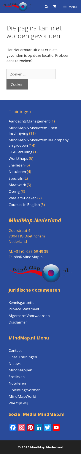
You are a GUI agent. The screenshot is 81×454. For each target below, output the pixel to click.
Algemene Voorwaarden (29, 315)
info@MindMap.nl (28, 256)
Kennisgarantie (21, 302)
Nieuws (15, 363)
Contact (15, 350)
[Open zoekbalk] (46, 6)
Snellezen (17, 376)
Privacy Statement (24, 308)
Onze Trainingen (23, 356)
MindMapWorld (22, 396)
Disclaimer (18, 322)
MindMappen (20, 370)
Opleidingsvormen (24, 389)
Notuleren (17, 383)
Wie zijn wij (18, 403)
